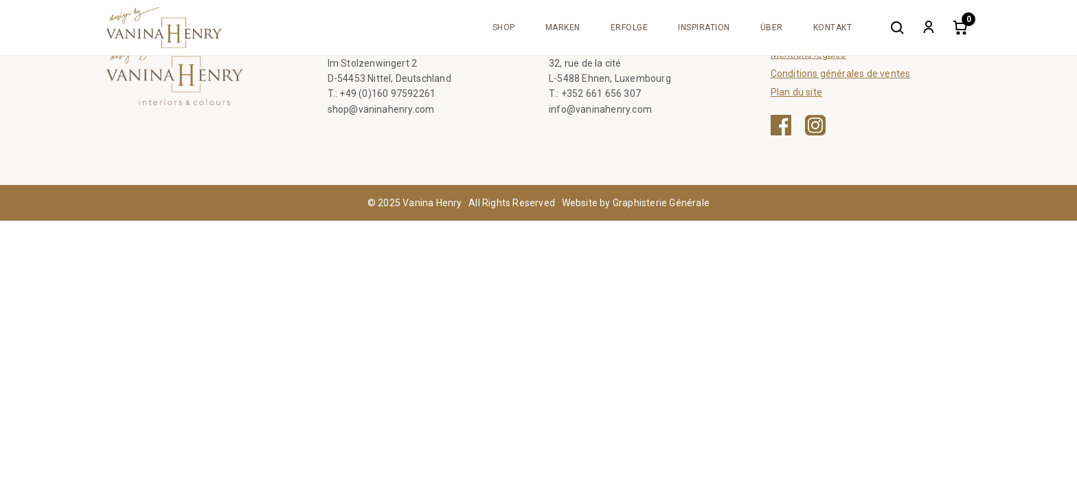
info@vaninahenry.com (600, 109)
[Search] (897, 27)
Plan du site (796, 92)
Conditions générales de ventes (841, 73)
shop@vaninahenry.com (381, 109)
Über (771, 27)
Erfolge (629, 27)
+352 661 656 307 (601, 93)
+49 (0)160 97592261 (387, 93)
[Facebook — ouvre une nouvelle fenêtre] (781, 125)
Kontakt (832, 27)
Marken (562, 27)
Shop (503, 27)
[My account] (929, 27)
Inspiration (704, 27)
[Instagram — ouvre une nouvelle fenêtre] (815, 125)
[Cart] (960, 27)
